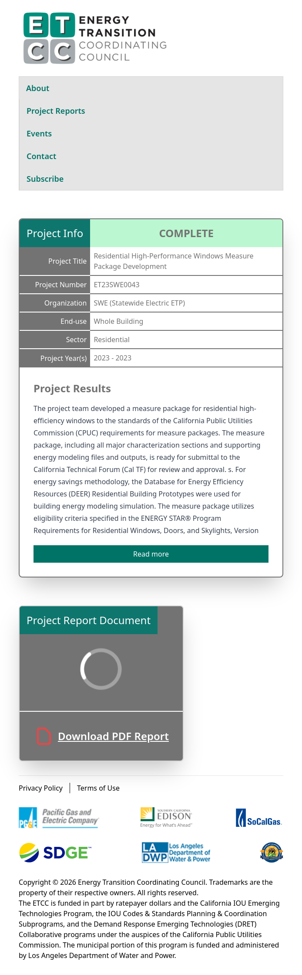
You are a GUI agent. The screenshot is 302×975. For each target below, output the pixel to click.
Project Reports (56, 110)
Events (39, 133)
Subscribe (45, 178)
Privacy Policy (41, 788)
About (37, 88)
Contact (41, 156)
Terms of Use (98, 788)
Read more (151, 554)
